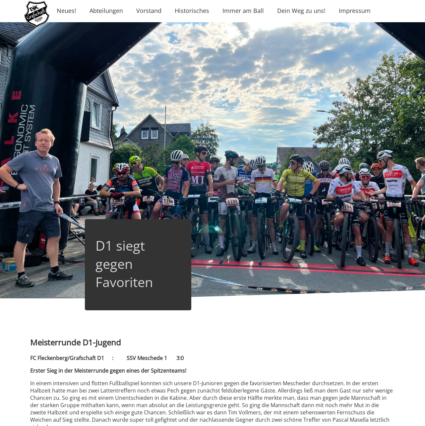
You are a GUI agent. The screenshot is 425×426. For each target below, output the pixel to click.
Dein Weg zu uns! (301, 11)
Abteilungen (106, 11)
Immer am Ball (243, 11)
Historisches (192, 11)
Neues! (66, 11)
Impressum (355, 11)
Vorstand (148, 11)
